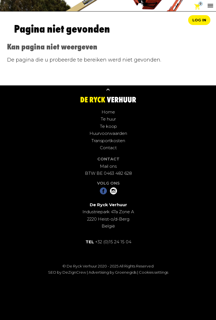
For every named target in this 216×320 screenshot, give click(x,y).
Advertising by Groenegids (112, 272)
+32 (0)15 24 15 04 (108, 241)
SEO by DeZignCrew (67, 272)
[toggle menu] (210, 5)
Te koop (108, 126)
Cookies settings (153, 272)
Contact (108, 147)
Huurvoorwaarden (108, 133)
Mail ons (108, 166)
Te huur (108, 119)
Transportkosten (108, 140)
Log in (199, 20)
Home (108, 112)
